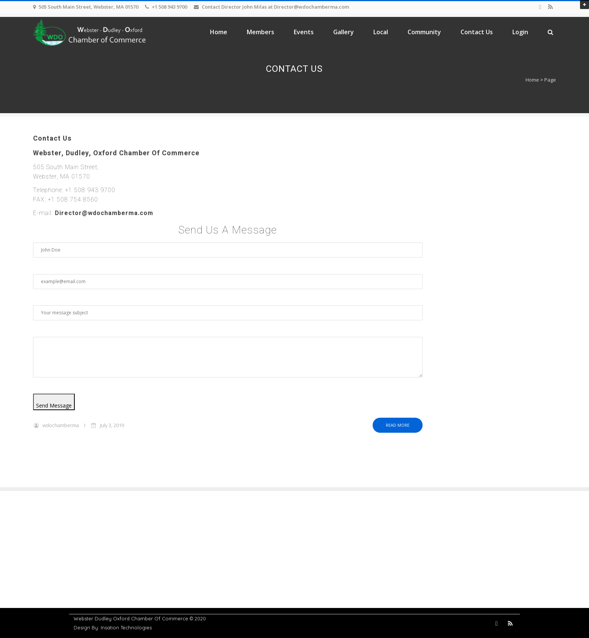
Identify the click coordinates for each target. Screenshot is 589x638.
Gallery (343, 32)
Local (380, 32)
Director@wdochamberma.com (104, 213)
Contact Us (477, 32)
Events (304, 32)
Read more (397, 425)
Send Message (54, 405)
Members (260, 32)
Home (218, 32)
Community (424, 32)
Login (520, 32)
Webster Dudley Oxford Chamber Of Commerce (131, 618)
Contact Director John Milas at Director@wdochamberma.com (275, 6)
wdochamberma (60, 425)
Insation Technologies (126, 627)
